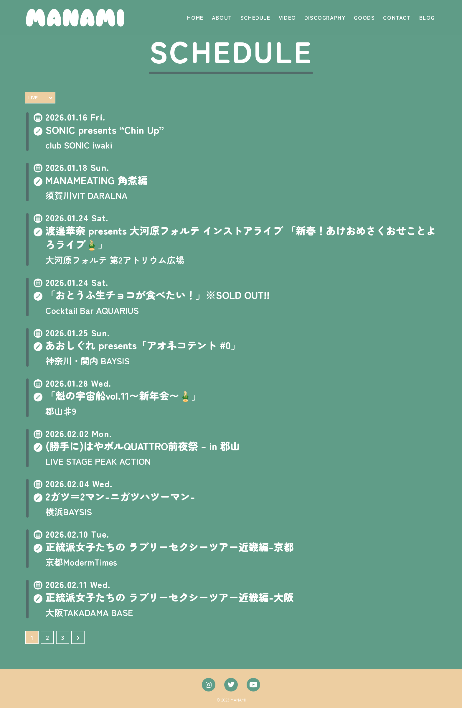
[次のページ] (78, 637)
